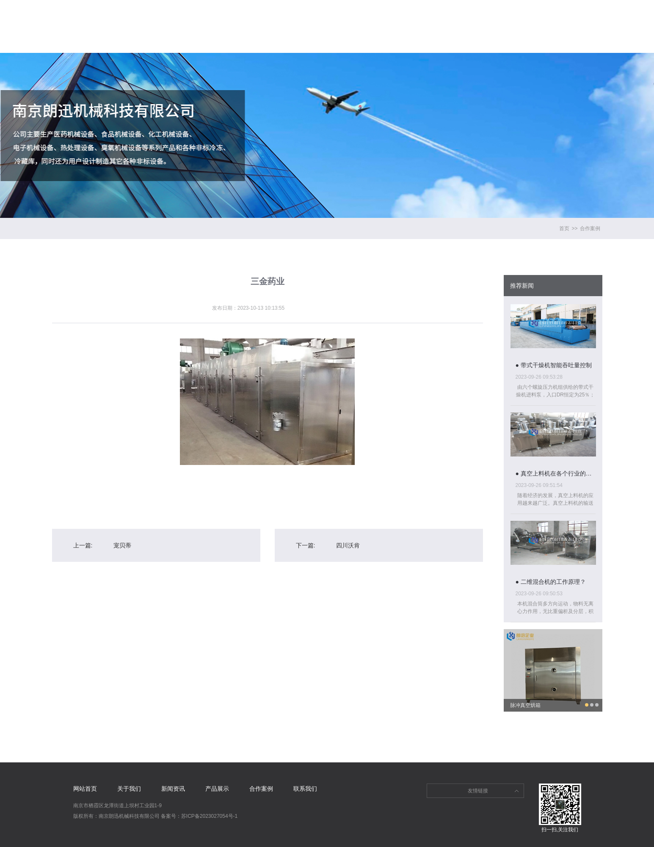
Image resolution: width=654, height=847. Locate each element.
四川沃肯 (348, 545)
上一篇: (83, 545)
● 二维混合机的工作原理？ (551, 581)
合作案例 (418, 13)
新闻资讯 (298, 13)
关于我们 (239, 13)
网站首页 (179, 13)
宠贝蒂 (122, 545)
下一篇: (305, 545)
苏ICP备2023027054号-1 (209, 816)
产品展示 (358, 13)
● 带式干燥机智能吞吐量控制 (554, 365)
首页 (564, 228)
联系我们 (477, 13)
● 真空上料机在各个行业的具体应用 (556, 473)
